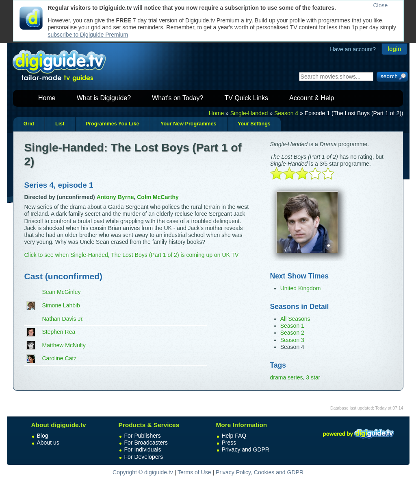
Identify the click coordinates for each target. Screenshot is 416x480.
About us (48, 442)
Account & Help (311, 97)
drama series (286, 377)
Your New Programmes (188, 124)
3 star (313, 377)
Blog (42, 435)
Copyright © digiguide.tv (143, 472)
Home (47, 97)
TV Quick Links (246, 97)
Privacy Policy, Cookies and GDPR (259, 472)
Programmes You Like (112, 124)
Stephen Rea (59, 332)
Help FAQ (234, 435)
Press (229, 442)
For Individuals (142, 449)
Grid (29, 124)
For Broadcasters (146, 442)
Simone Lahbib (61, 305)
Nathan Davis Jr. (63, 319)
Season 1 (292, 325)
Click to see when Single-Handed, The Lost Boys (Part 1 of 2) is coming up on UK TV (131, 255)
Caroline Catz (59, 358)
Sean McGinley (61, 292)
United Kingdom (300, 288)
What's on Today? (177, 97)
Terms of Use (194, 472)
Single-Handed (249, 113)
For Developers (143, 457)
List (59, 124)
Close (380, 5)
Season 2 (292, 332)
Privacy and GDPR (245, 449)
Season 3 (292, 340)
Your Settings (254, 124)
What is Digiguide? (104, 97)
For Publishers (142, 435)
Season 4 (286, 113)
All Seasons (295, 319)
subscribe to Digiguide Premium (88, 34)
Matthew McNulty (64, 345)
